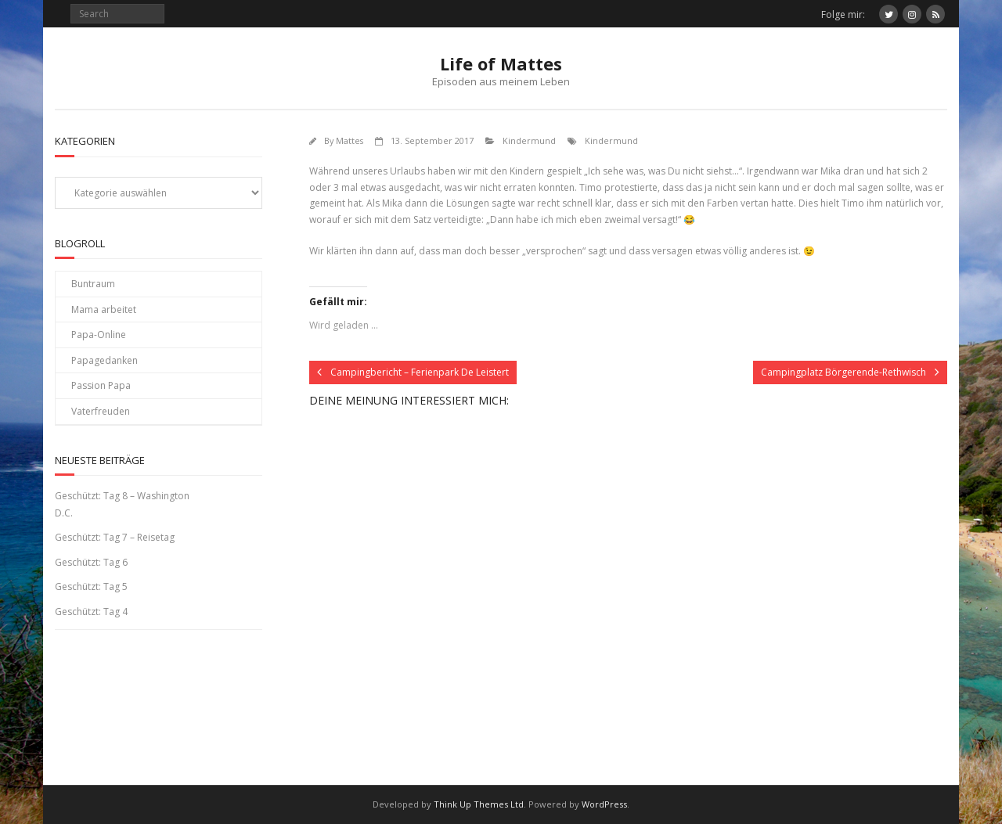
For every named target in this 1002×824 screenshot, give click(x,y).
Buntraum (93, 283)
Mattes (349, 140)
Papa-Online (98, 334)
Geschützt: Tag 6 (91, 562)
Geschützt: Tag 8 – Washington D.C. (122, 504)
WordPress (604, 804)
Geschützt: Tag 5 (91, 586)
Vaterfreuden (100, 411)
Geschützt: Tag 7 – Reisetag (115, 537)
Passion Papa (101, 385)
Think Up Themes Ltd (479, 804)
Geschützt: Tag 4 (91, 611)
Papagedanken (104, 360)
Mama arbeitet (103, 309)
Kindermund (529, 140)
